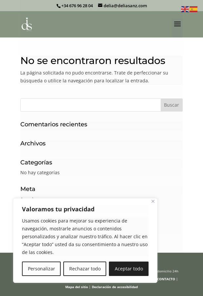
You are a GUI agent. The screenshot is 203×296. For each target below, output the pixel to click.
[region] (85, 240)
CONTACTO (166, 279)
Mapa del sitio (76, 287)
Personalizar (41, 268)
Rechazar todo (85, 268)
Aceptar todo (129, 268)
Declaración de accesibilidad (115, 287)
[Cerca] (153, 201)
